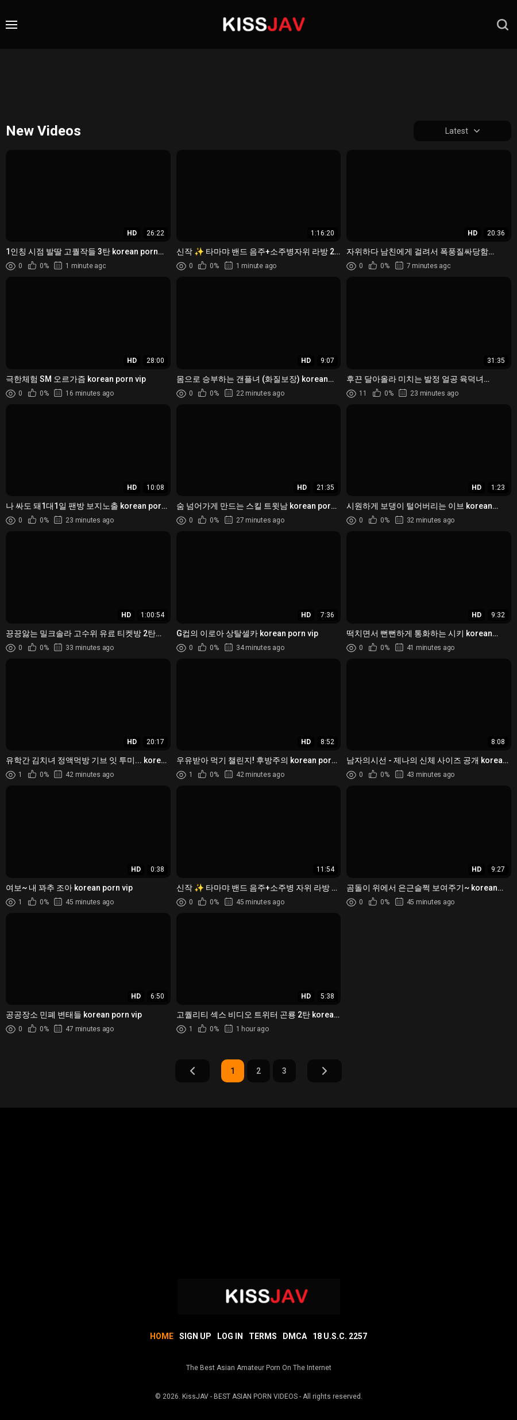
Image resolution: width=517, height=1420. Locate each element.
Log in (230, 1336)
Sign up (195, 1336)
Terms (263, 1336)
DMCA (295, 1336)
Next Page (325, 1071)
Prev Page (192, 1071)
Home (161, 1336)
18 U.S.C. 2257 (339, 1336)
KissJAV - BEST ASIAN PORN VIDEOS (240, 1396)
